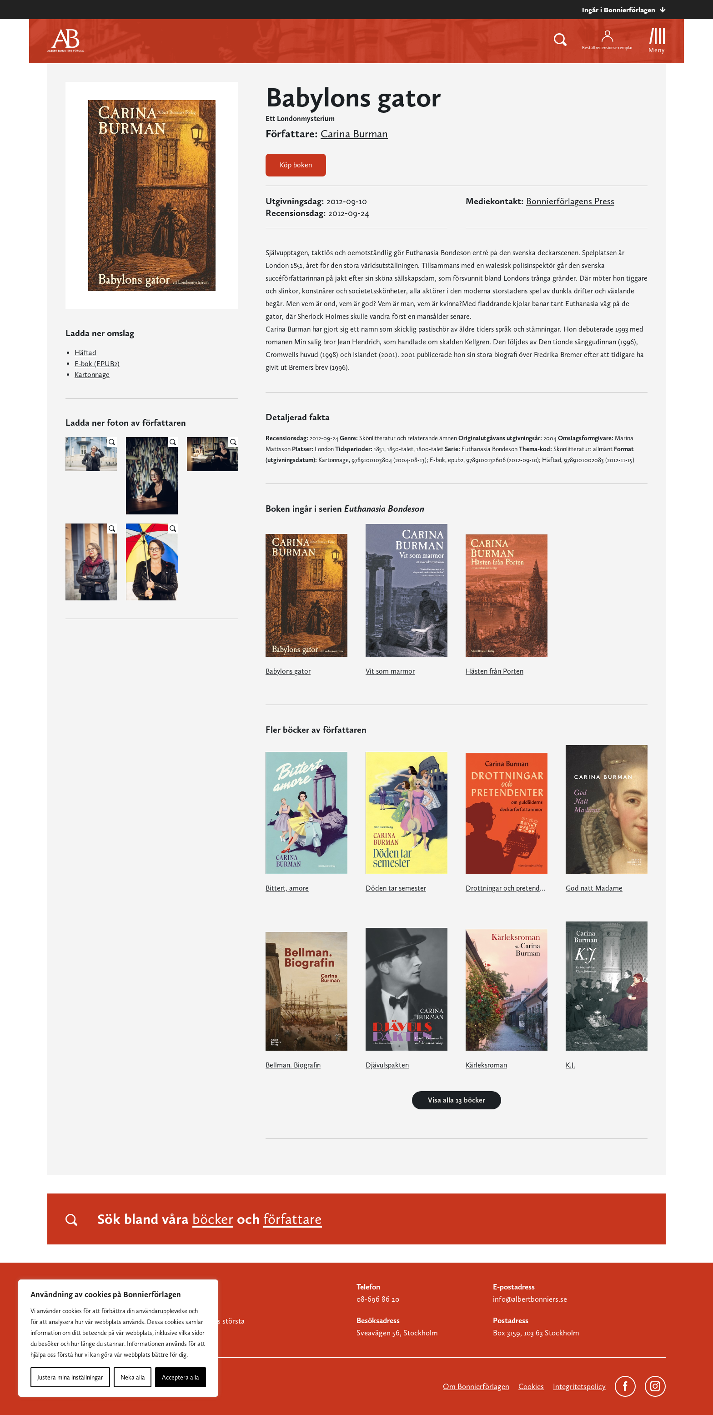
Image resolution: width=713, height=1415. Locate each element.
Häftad (85, 352)
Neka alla (133, 1377)
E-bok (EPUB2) (97, 363)
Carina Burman (354, 133)
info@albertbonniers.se (530, 1299)
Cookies (531, 1386)
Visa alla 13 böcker (456, 1100)
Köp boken (296, 165)
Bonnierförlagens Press (570, 201)
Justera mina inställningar (70, 1377)
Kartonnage (92, 374)
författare (292, 1219)
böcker (212, 1219)
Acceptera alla (180, 1377)
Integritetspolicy (579, 1386)
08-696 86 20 (377, 1299)
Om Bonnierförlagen (476, 1386)
